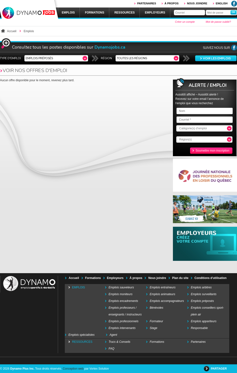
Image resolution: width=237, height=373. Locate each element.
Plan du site (180, 278)
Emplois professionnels (123, 321)
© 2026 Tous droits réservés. (31, 368)
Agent (113, 334)
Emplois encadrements (123, 301)
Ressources (124, 12)
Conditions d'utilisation (210, 278)
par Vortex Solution (96, 368)
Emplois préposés (202, 301)
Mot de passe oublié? (218, 21)
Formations (94, 12)
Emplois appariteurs (203, 321)
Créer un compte (185, 21)
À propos (171, 3)
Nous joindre (197, 3)
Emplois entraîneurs (163, 287)
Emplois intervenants (122, 328)
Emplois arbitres (201, 287)
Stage (153, 328)
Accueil (11, 31)
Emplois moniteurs (121, 294)
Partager (219, 368)
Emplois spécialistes (81, 334)
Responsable (199, 328)
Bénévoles (156, 307)
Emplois (68, 12)
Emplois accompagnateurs (167, 301)
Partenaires (146, 3)
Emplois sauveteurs (121, 287)
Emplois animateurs (162, 294)
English (222, 3)
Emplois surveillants (203, 294)
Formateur (156, 321)
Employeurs (155, 12)
